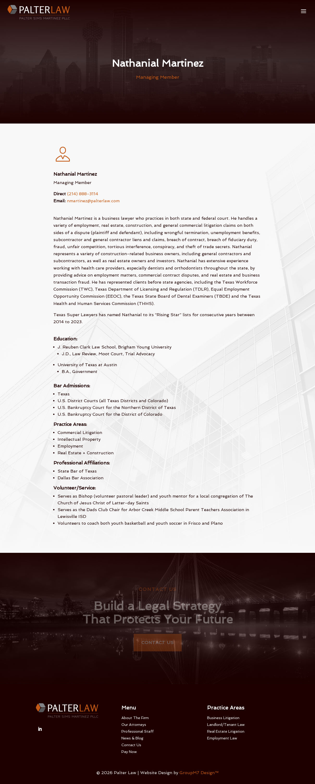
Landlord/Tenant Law (226, 724)
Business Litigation (223, 718)
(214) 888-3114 (82, 193)
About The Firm (135, 718)
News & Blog (132, 738)
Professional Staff (137, 731)
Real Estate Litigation (225, 731)
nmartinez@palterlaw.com (93, 200)
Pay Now (129, 752)
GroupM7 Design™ (199, 772)
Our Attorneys (133, 724)
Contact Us (157, 642)
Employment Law (222, 738)
